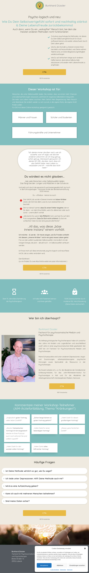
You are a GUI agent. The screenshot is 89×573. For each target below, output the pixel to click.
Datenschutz (63, 569)
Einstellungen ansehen (77, 565)
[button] (85, 548)
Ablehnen (60, 565)
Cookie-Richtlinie (54, 569)
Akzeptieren (44, 565)
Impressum (69, 569)
